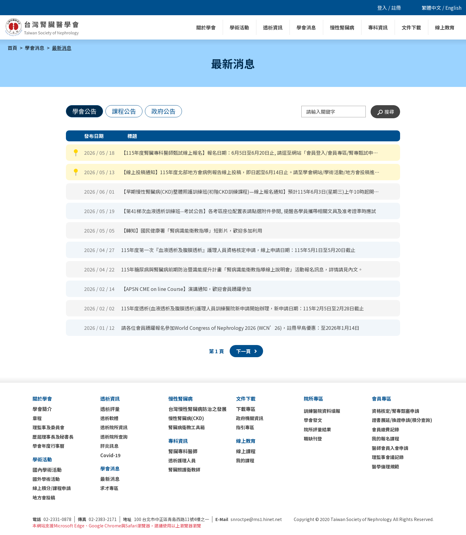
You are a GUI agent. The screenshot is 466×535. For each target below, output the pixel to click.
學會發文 (313, 420)
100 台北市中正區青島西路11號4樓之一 (166, 519)
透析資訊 (110, 398)
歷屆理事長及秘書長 (53, 436)
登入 (382, 7)
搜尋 (385, 112)
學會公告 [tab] (84, 111)
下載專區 (245, 408)
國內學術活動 (47, 469)
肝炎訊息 (109, 446)
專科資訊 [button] (378, 27)
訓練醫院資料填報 (322, 411)
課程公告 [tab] (124, 111)
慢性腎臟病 (180, 398)
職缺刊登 (313, 438)
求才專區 (109, 488)
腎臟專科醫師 (182, 451)
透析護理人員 (182, 460)
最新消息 (110, 478)
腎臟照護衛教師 (184, 469)
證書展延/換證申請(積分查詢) (402, 420)
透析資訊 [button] (273, 27)
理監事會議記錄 (388, 457)
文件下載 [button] (411, 27)
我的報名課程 (385, 438)
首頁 (12, 47)
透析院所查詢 (114, 436)
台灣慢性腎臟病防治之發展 (197, 408)
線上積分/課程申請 (52, 488)
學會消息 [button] (306, 27)
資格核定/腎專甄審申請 (395, 411)
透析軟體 (109, 418)
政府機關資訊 (249, 418)
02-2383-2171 (97, 519)
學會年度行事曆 (48, 446)
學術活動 (42, 459)
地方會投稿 (44, 497)
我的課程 (245, 460)
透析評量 (110, 408)
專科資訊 (178, 440)
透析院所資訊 (114, 427)
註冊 (396, 7)
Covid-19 (110, 455)
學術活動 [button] (239, 27)
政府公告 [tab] (163, 111)
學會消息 (34, 47)
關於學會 (42, 398)
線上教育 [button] (444, 27)
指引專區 (245, 427)
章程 (37, 418)
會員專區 (381, 398)
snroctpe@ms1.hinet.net (248, 519)
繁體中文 (431, 7)
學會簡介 (42, 408)
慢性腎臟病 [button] (342, 27)
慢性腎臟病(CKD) (186, 418)
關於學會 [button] (206, 27)
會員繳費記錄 (385, 429)
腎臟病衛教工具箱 (186, 427)
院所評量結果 (317, 429)
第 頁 (216, 351)
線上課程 (245, 451)
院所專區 (313, 398)
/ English (451, 7)
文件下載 (245, 398)
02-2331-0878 (52, 519)
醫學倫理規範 (385, 466)
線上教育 (245, 440)
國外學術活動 (46, 479)
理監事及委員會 (48, 427)
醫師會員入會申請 (390, 448)
